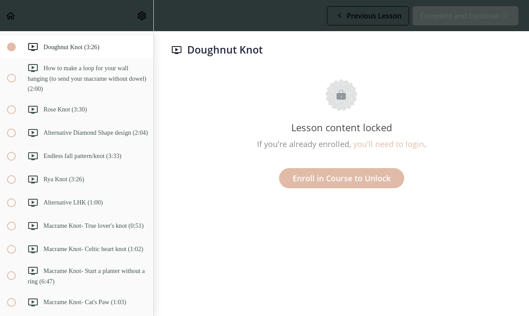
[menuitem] (142, 15)
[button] (11, 15)
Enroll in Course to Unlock (342, 178)
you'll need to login (388, 144)
